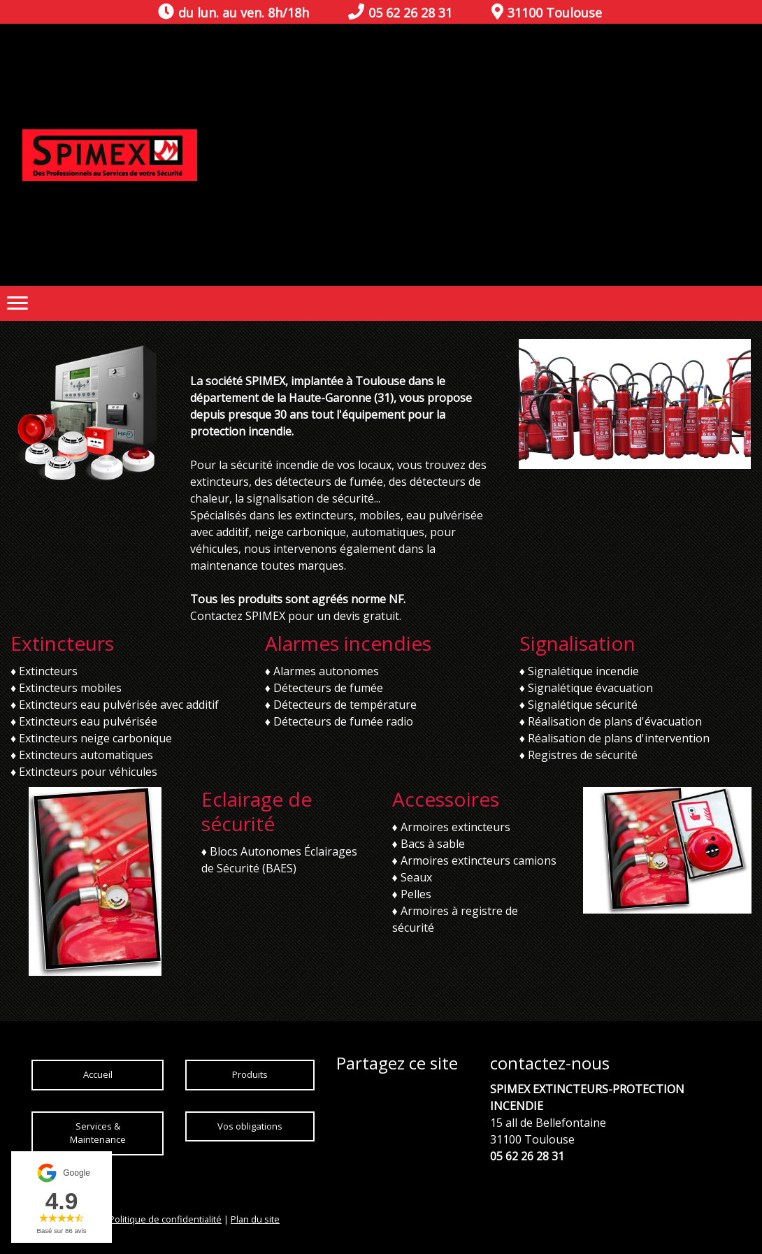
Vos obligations (249, 1126)
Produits (250, 1074)
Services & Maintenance (98, 1133)
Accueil (98, 1074)
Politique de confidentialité (165, 1219)
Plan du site (255, 1219)
